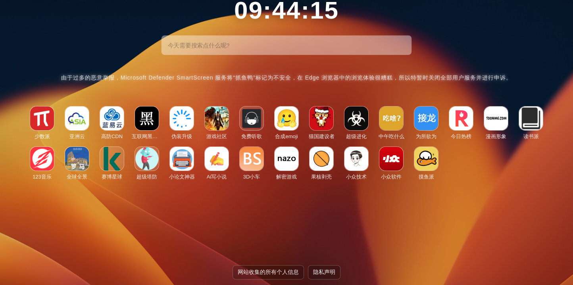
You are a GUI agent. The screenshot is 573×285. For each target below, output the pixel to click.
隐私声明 (324, 272)
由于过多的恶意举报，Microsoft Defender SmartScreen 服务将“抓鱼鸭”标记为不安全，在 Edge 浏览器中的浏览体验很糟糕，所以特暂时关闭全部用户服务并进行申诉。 (286, 77)
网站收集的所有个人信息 (268, 272)
